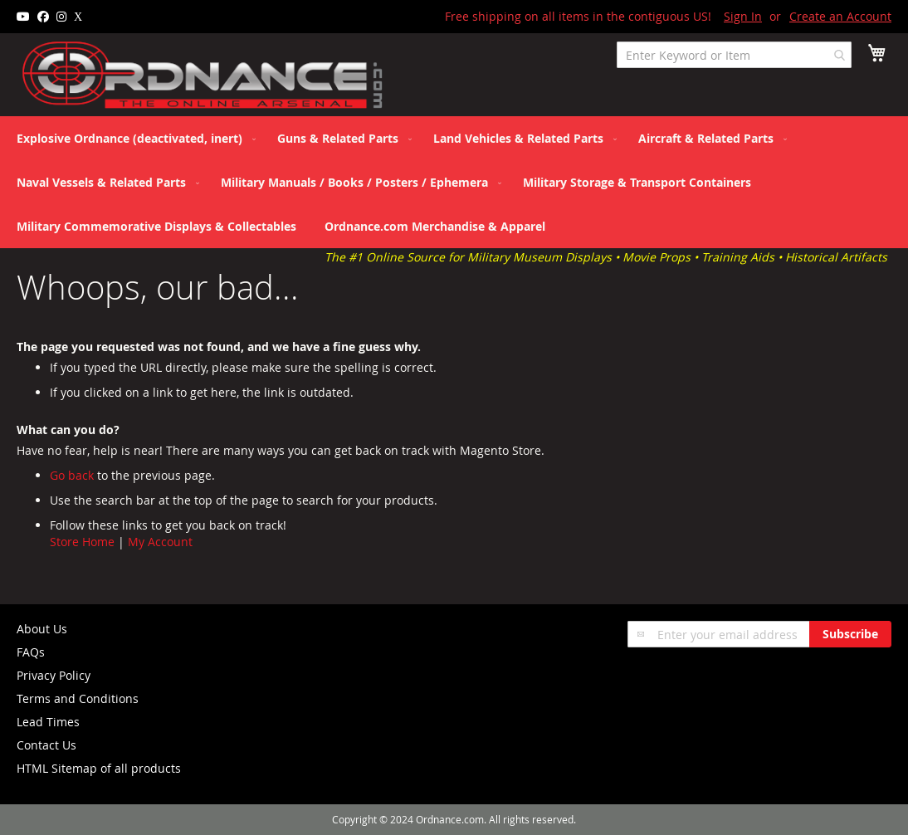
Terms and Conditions (78, 698)
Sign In (743, 16)
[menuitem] (133, 138)
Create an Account (840, 16)
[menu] (454, 182)
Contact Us (46, 745)
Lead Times (48, 722)
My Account (160, 541)
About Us (42, 629)
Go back (72, 475)
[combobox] (734, 55)
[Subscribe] (850, 634)
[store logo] (203, 75)
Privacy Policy (53, 675)
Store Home (82, 541)
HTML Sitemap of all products (99, 768)
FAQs (31, 652)
